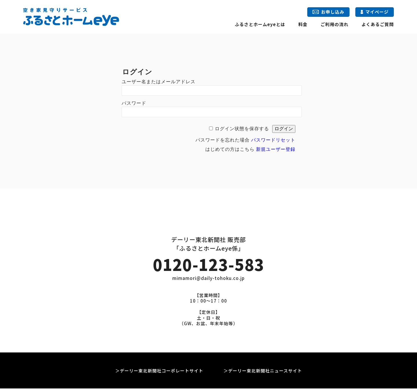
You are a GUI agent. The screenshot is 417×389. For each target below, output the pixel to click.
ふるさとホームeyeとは (260, 24)
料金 (303, 24)
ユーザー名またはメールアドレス (158, 81)
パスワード (134, 103)
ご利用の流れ (334, 24)
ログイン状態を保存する (242, 128)
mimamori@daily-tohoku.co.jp (208, 279)
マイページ (375, 12)
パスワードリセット (273, 139)
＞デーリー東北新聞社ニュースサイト (263, 371)
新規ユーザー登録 (275, 149)
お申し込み (328, 12)
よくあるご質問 (377, 24)
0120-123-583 (208, 264)
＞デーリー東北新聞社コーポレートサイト (159, 371)
